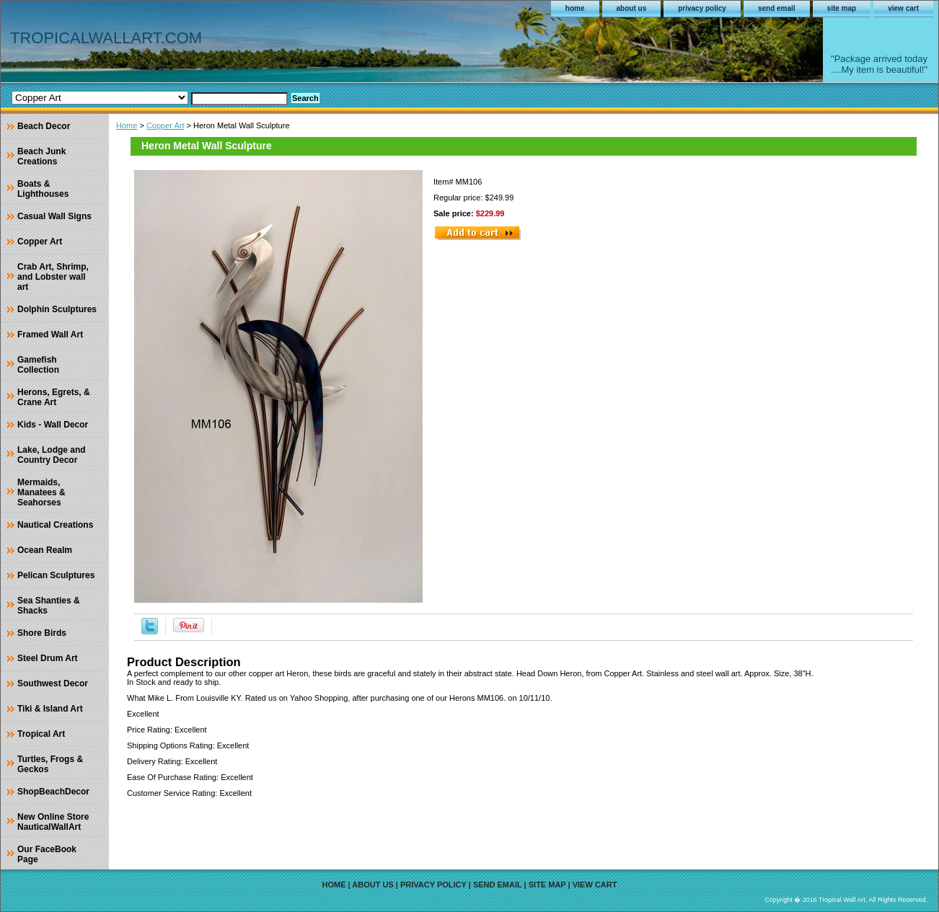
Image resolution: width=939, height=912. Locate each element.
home (575, 8)
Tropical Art (41, 734)
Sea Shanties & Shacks (48, 606)
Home (126, 125)
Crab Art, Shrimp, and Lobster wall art (53, 277)
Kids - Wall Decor (52, 425)
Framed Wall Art (50, 334)
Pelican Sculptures (55, 575)
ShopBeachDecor (53, 792)
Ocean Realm (44, 550)
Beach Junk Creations (41, 156)
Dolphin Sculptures (57, 309)
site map (842, 8)
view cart (903, 8)
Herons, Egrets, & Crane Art (53, 397)
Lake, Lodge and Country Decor (51, 455)
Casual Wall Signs (54, 216)
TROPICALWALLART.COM (106, 38)
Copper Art (165, 125)
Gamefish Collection (38, 365)
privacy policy (702, 8)
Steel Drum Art (47, 658)
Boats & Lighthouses (43, 189)
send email (776, 8)
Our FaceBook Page (46, 854)
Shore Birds (41, 633)
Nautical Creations (55, 525)
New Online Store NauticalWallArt (53, 822)
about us (632, 8)
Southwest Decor (52, 683)
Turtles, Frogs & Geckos (50, 764)
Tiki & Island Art (50, 709)
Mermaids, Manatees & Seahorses (41, 492)
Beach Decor (43, 126)
